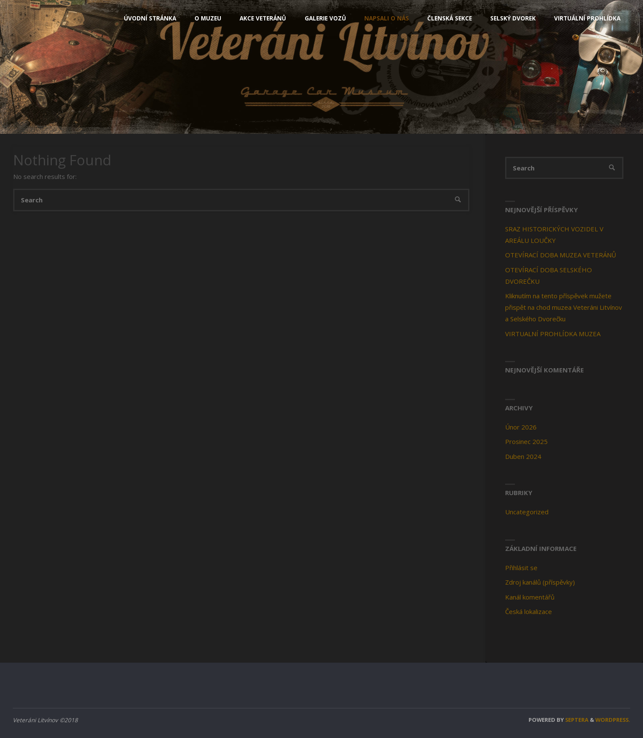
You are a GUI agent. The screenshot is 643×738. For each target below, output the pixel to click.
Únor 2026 (521, 427)
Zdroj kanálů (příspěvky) (540, 582)
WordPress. (612, 720)
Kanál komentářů (529, 597)
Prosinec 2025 (526, 441)
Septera (576, 720)
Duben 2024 (523, 456)
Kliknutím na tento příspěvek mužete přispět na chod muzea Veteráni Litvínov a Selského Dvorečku (563, 307)
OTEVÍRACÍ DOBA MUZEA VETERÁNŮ (560, 255)
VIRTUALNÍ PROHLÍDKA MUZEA (552, 333)
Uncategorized (527, 511)
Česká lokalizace (528, 611)
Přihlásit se (521, 567)
